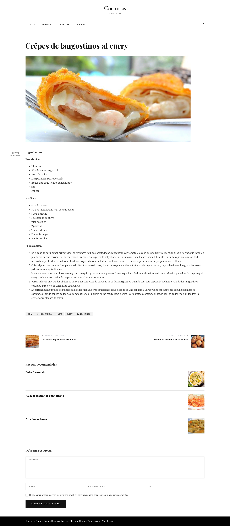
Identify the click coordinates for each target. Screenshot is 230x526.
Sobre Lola (63, 24)
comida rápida (44, 314)
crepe (59, 314)
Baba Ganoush (35, 372)
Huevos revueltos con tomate (45, 395)
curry (70, 314)
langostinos (83, 314)
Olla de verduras (36, 419)
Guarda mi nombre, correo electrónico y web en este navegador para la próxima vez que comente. (78, 495)
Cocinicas (115, 8)
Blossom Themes (78, 521)
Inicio (32, 24)
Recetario (46, 24)
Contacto (80, 24)
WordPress (107, 521)
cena (30, 314)
